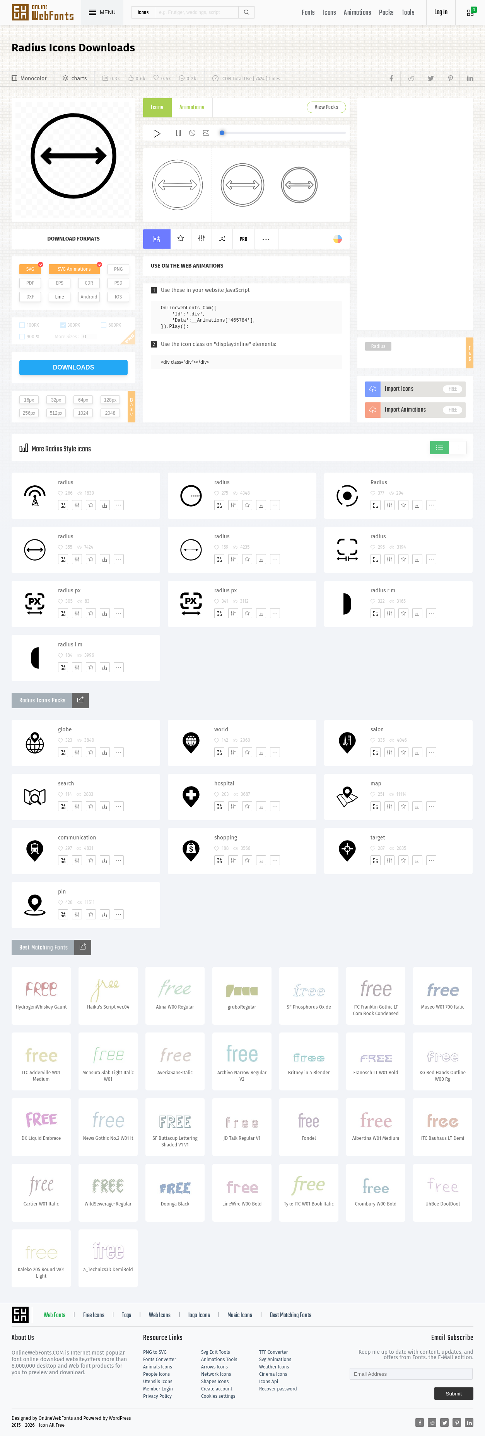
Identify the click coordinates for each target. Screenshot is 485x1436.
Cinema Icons (273, 1374)
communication (77, 837)
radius (65, 482)
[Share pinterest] (449, 78)
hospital (224, 783)
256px (29, 413)
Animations (357, 13)
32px (56, 400)
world (221, 729)
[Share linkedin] (466, 78)
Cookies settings (218, 1396)
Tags (126, 1316)
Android (89, 297)
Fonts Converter (159, 1359)
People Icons (156, 1374)
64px (83, 400)
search (66, 783)
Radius (378, 346)
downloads (73, 367)
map (376, 783)
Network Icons (216, 1374)
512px (56, 413)
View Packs (326, 107)
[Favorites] (91, 505)
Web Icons (160, 1316)
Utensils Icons (157, 1381)
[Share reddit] (410, 78)
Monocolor (33, 78)
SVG (30, 269)
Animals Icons (157, 1367)
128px (110, 400)
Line (59, 297)
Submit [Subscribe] (454, 1394)
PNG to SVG (155, 1352)
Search (246, 12)
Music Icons (239, 1316)
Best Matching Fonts (290, 1316)
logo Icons (199, 1316)
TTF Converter (273, 1352)
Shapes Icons (215, 1381)
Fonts (308, 13)
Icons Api (268, 1381)
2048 (110, 413)
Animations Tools (219, 1359)
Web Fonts (54, 1316)
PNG (118, 269)
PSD (118, 283)
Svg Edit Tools (215, 1352)
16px (29, 400)
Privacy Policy (157, 1396)
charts (79, 78)
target (378, 837)
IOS (118, 297)
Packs (386, 13)
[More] (119, 505)
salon (377, 729)
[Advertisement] (415, 214)
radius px (69, 590)
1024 (83, 413)
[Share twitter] (430, 78)
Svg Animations (275, 1359)
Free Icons (93, 1316)
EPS (59, 283)
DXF (30, 297)
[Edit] (77, 505)
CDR (89, 283)
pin (62, 891)
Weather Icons (274, 1367)
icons (143, 12)
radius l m (70, 644)
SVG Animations (74, 269)
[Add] (63, 505)
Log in (440, 12)
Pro (244, 239)
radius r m (383, 590)
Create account (216, 1389)
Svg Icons (46, 13)
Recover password (278, 1389)
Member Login (158, 1389)
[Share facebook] (393, 78)
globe (65, 729)
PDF (30, 283)
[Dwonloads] (105, 505)
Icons (329, 13)
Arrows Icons (214, 1367)
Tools (408, 13)
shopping (225, 837)
